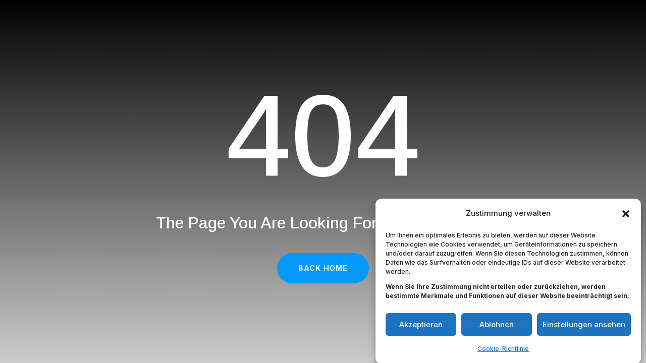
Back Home (323, 268)
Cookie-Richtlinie (503, 350)
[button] (626, 216)
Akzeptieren (421, 326)
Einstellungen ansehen (584, 326)
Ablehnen (496, 326)
